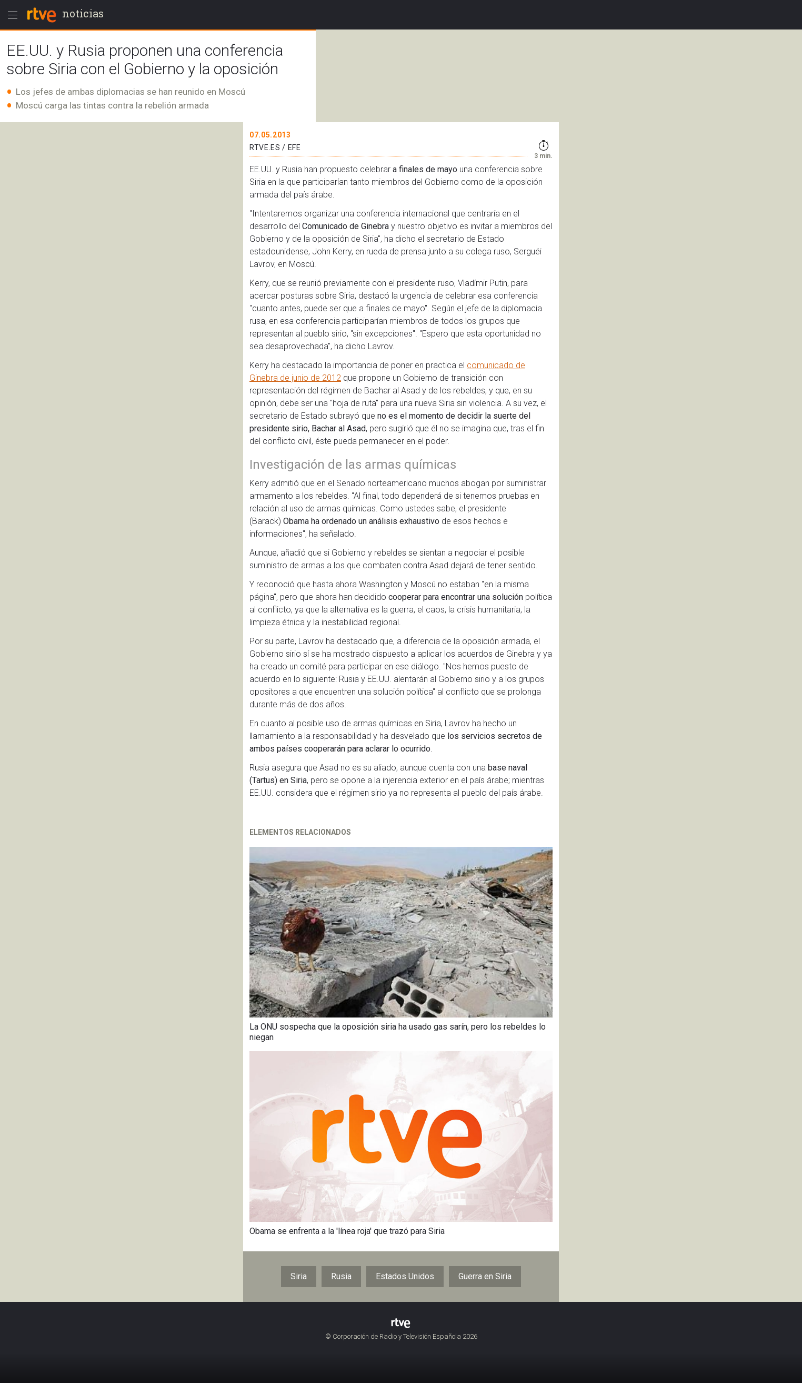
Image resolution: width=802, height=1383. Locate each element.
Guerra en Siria (485, 1276)
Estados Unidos (405, 1276)
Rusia (341, 1276)
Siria (298, 1276)
